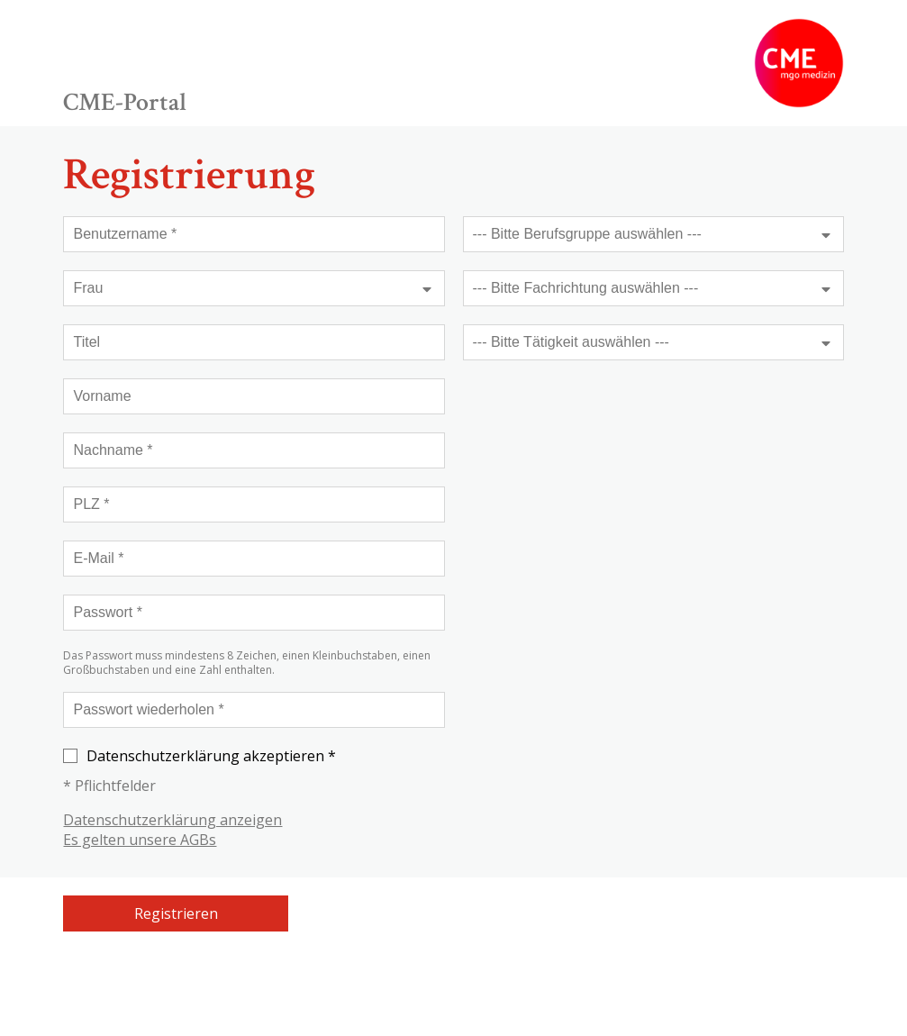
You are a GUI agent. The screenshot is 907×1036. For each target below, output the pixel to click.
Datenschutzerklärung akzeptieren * (199, 756)
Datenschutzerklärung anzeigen (172, 820)
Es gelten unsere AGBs (139, 840)
